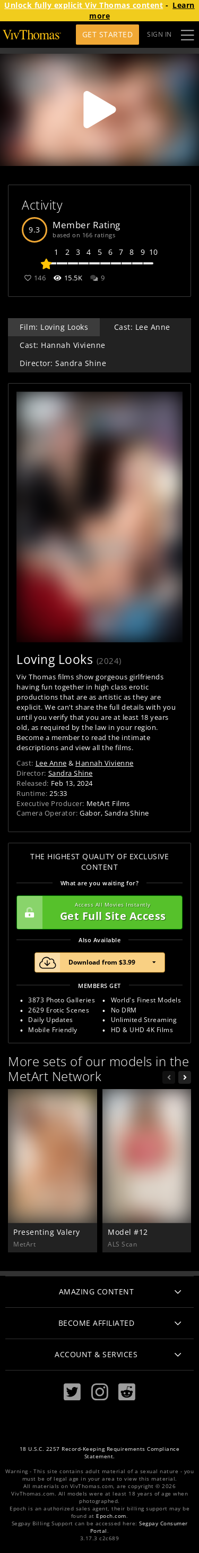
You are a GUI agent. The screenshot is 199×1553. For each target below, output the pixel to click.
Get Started (107, 34)
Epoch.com (111, 1516)
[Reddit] (126, 1392)
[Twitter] (72, 1392)
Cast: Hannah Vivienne (63, 345)
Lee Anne (51, 763)
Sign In (159, 34)
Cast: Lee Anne (142, 327)
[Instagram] (99, 1392)
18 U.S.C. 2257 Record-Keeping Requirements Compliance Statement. (100, 1453)
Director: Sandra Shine (63, 363)
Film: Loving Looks (54, 327)
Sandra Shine (70, 773)
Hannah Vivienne (104, 763)
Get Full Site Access (97, 912)
